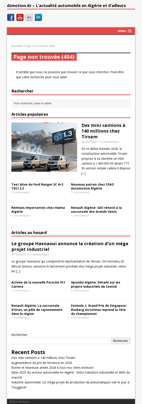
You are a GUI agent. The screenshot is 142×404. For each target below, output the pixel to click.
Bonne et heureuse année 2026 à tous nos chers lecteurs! (52, 367)
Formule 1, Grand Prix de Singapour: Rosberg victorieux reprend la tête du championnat (99, 309)
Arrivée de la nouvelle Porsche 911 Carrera (38, 284)
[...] (83, 173)
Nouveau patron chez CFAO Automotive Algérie (92, 186)
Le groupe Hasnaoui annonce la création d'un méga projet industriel (69, 246)
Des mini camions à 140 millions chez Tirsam (103, 131)
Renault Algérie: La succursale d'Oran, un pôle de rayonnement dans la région (36, 309)
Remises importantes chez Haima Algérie (38, 210)
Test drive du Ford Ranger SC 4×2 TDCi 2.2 (37, 186)
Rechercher (19, 335)
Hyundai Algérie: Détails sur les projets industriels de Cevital (95, 284)
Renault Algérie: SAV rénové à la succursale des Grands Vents (96, 210)
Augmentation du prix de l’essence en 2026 (41, 363)
